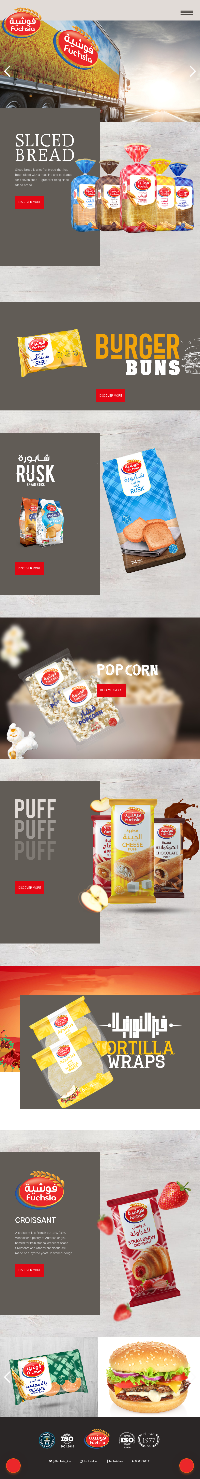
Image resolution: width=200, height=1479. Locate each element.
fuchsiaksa (89, 1461)
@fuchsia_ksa (60, 1461)
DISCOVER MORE (29, 202)
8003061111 (141, 1461)
